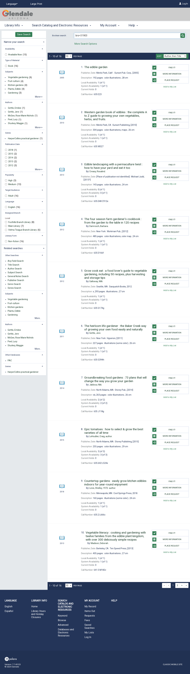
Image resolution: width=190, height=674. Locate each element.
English (12, 207)
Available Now (15, 54)
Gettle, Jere (13, 112)
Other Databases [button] (12, 355)
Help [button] (133, 25)
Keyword (62, 615)
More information (166, 74)
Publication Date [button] (12, 144)
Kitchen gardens (16, 85)
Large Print (36, 3)
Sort (159, 56)
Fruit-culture (14, 81)
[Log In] (180, 3)
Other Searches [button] (12, 255)
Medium (12, 184)
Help (114, 600)
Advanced (63, 624)
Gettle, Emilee (14, 108)
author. (100, 436)
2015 (11, 154)
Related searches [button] (13, 248)
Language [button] (9, 201)
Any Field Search (16, 261)
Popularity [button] (9, 175)
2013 (11, 161)
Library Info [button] (14, 25)
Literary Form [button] (11, 236)
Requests (89, 615)
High (10, 180)
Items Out (89, 611)
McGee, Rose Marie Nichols (21, 115)
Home (34, 606)
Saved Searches (89, 626)
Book (11, 66)
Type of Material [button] (12, 60)
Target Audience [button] (12, 190)
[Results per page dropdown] (68, 56)
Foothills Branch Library (19, 222)
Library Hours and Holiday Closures (38, 614)
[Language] (11, 4)
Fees (87, 620)
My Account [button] (109, 25)
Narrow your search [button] (14, 41)
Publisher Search (16, 280)
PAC (10, 360)
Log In (185, 3)
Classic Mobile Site (172, 664)
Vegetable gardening (18, 77)
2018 (11, 150)
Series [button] (8, 133)
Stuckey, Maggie (16, 123)
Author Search (15, 268)
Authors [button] (8, 102)
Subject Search (15, 272)
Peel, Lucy (13, 119)
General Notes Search (18, 276)
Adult (11, 196)
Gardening (13, 93)
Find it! (163, 68)
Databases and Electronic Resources (66, 632)
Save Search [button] (23, 34)
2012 (11, 165)
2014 (11, 157)
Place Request (165, 80)
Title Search (13, 265)
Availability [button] (10, 49)
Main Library (14, 226)
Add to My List (169, 86)
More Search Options (85, 43)
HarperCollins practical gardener (23, 138)
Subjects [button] (9, 72)
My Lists (89, 632)
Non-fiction (13, 241)
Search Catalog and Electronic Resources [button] (61, 25)
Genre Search (14, 284)
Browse (62, 620)
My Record (90, 606)
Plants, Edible (14, 89)
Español (9, 611)
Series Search (14, 288)
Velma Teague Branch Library (22, 230)
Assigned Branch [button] (12, 213)
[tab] (24, 41)
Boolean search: (59, 35)
